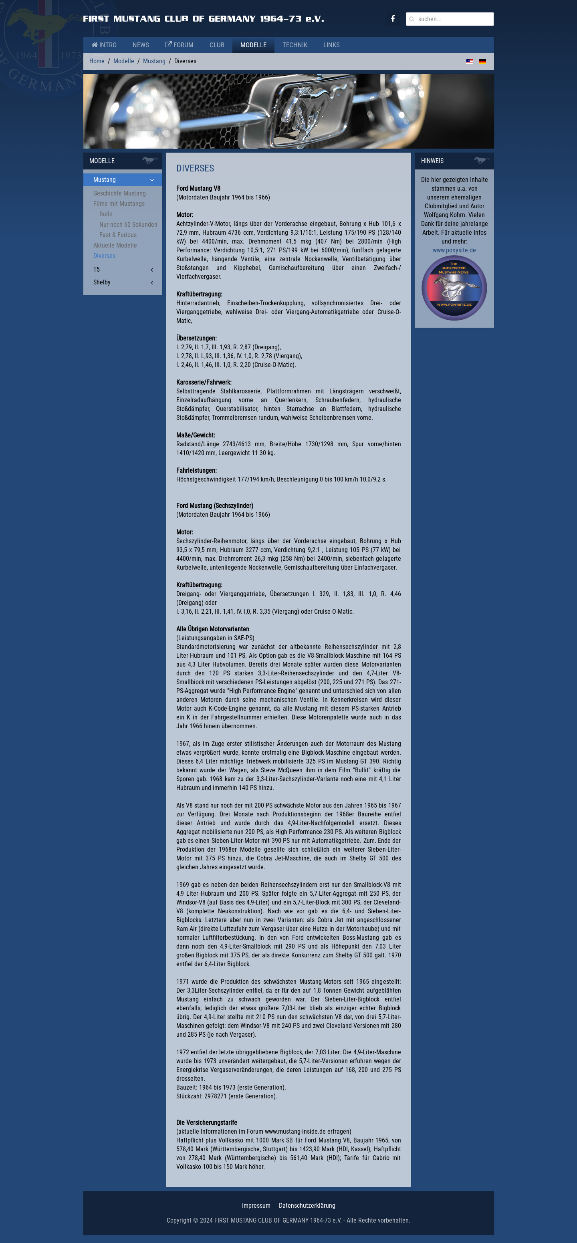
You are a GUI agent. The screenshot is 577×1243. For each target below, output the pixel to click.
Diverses (104, 256)
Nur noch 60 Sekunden (128, 224)
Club (217, 45)
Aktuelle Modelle (115, 245)
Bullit (106, 214)
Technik (294, 45)
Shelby (102, 282)
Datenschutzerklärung (307, 1205)
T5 (96, 269)
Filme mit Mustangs (119, 204)
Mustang (154, 61)
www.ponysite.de (454, 250)
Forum (179, 45)
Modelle (253, 45)
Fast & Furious (118, 235)
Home (97, 61)
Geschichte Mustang (119, 193)
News (141, 45)
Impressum (256, 1205)
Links (331, 45)
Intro (104, 45)
